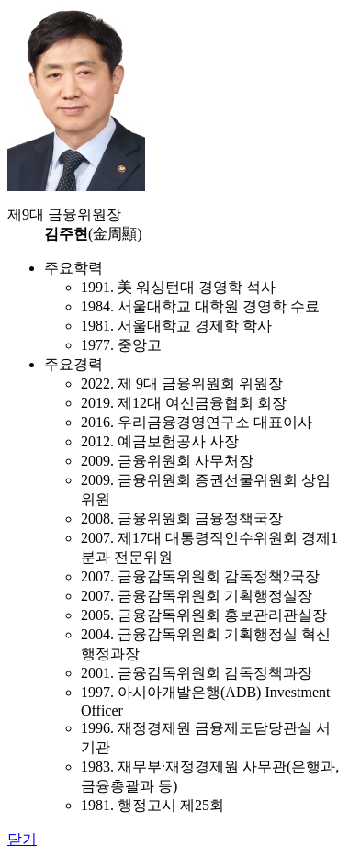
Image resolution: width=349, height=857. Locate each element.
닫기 (22, 839)
